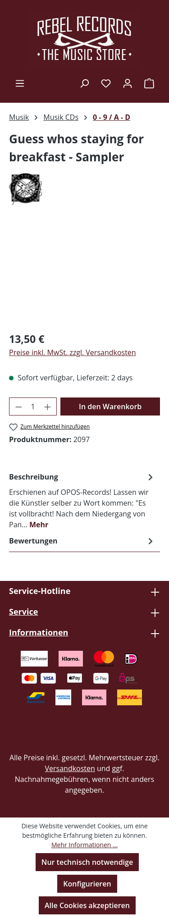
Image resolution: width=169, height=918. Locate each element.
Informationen (38, 632)
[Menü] (20, 83)
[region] (84, 273)
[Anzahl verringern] (18, 406)
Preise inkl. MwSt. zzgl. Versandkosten (72, 352)
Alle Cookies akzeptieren (87, 905)
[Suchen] (84, 83)
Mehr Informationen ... (84, 844)
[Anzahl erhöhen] (47, 406)
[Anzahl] (33, 406)
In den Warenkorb (110, 406)
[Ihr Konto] (127, 83)
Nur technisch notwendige (87, 862)
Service (23, 611)
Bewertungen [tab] (82, 540)
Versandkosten (70, 768)
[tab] (82, 500)
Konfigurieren (87, 884)
